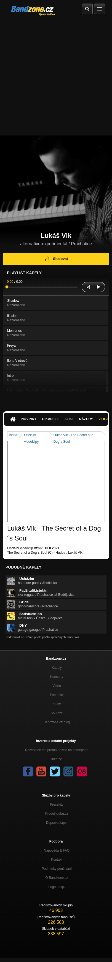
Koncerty (56, 677)
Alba (68, 419)
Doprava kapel (56, 823)
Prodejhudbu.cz (56, 814)
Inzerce (56, 759)
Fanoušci (56, 695)
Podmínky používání (57, 869)
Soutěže (56, 713)
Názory (86, 419)
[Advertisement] (56, 77)
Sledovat (56, 259)
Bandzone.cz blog (57, 722)
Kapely (57, 668)
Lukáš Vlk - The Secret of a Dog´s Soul (74, 435)
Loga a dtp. (56, 887)
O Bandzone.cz (56, 878)
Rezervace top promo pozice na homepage (56, 750)
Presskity (56, 804)
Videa (13, 435)
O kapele (50, 419)
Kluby (56, 704)
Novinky (28, 419)
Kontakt (56, 860)
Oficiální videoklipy (31, 435)
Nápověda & (57, 850)
